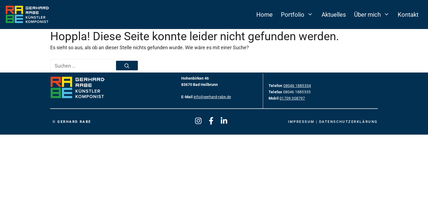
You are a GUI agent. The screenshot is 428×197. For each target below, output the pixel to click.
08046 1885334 (297, 85)
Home (264, 14)
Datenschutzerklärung (348, 122)
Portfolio (299, 14)
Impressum (302, 122)
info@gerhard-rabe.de (212, 97)
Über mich (374, 14)
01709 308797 (292, 98)
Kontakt (408, 14)
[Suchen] (127, 65)
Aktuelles (334, 14)
